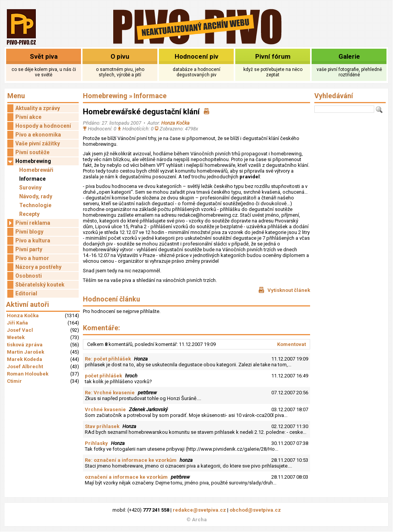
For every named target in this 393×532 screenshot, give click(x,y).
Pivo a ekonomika (38, 135)
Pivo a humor (32, 258)
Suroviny (30, 187)
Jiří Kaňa (17, 323)
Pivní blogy (29, 232)
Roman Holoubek (27, 374)
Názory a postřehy (38, 267)
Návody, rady (35, 196)
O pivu (120, 56)
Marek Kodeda (24, 359)
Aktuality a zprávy (37, 108)
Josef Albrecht (25, 366)
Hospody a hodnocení (43, 126)
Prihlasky (96, 443)
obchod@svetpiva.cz (255, 510)
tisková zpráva (25, 345)
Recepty (29, 214)
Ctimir (14, 381)
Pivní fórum (273, 56)
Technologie (35, 205)
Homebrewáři (36, 170)
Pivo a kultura (32, 240)
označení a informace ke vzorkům (126, 477)
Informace (32, 179)
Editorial (26, 293)
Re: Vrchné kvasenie (110, 392)
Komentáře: (101, 328)
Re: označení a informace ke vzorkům (131, 460)
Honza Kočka (23, 315)
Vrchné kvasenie (105, 409)
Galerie (349, 56)
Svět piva (44, 56)
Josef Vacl (20, 330)
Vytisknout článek (284, 290)
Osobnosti (28, 276)
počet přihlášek (103, 376)
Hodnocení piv (196, 56)
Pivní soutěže (32, 152)
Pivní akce (28, 117)
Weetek (16, 337)
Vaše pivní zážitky (37, 143)
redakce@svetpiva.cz (199, 510)
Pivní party (28, 249)
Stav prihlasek (102, 426)
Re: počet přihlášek (108, 359)
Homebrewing (29, 161)
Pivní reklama (28, 223)
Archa (199, 519)
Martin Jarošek (25, 352)
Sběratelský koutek (39, 285)
